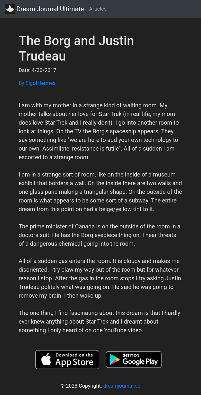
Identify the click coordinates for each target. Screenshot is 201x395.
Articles (97, 9)
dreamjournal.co (121, 386)
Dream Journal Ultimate (44, 9)
